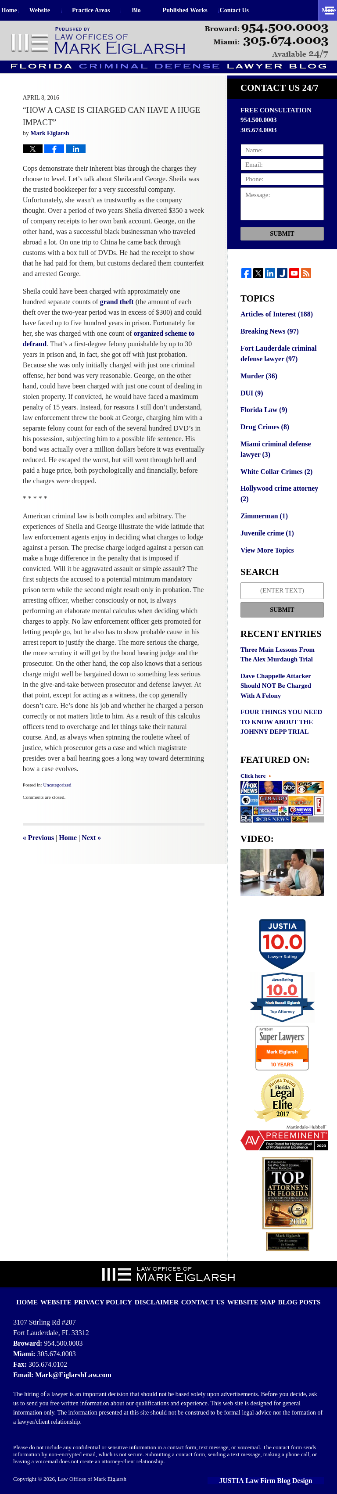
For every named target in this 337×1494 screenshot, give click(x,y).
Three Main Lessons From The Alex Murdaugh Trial (277, 647)
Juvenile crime (265, 527)
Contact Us (263, 10)
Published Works (204, 10)
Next (91, 850)
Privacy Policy (113, 1287)
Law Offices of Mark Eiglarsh (92, 1470)
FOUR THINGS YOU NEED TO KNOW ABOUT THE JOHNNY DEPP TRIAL (281, 714)
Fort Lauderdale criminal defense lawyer (276, 364)
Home (19, 10)
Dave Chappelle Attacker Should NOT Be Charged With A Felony (275, 678)
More (320, 10)
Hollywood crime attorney (281, 494)
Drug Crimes (263, 434)
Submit (282, 245)
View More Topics (265, 543)
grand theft (118, 314)
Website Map (244, 1287)
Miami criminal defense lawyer (273, 456)
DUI (251, 402)
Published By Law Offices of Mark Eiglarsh (266, 41)
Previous (38, 850)
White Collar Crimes (274, 477)
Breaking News (268, 342)
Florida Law (262, 418)
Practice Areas (110, 10)
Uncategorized (57, 797)
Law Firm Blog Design (284, 1472)
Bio (155, 10)
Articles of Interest (274, 326)
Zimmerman (262, 510)
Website (59, 10)
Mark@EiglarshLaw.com (70, 1366)
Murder (257, 385)
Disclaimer (160, 1287)
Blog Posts (287, 1287)
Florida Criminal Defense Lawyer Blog (99, 41)
